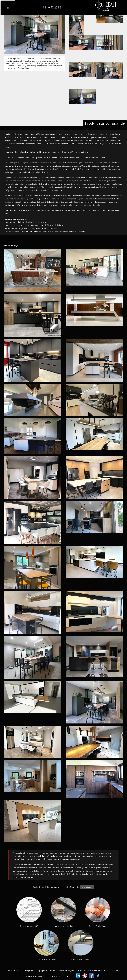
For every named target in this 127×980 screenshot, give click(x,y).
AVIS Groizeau (14, 970)
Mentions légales (66, 970)
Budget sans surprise (63, 912)
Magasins (29, 970)
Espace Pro (114, 970)
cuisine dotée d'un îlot (18, 152)
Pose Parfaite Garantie (80, 945)
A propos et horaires (46, 970)
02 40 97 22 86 (52, 7)
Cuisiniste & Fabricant (46, 945)
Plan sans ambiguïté (29, 912)
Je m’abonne (87, 887)
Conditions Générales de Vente (91, 970)
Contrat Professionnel (98, 912)
